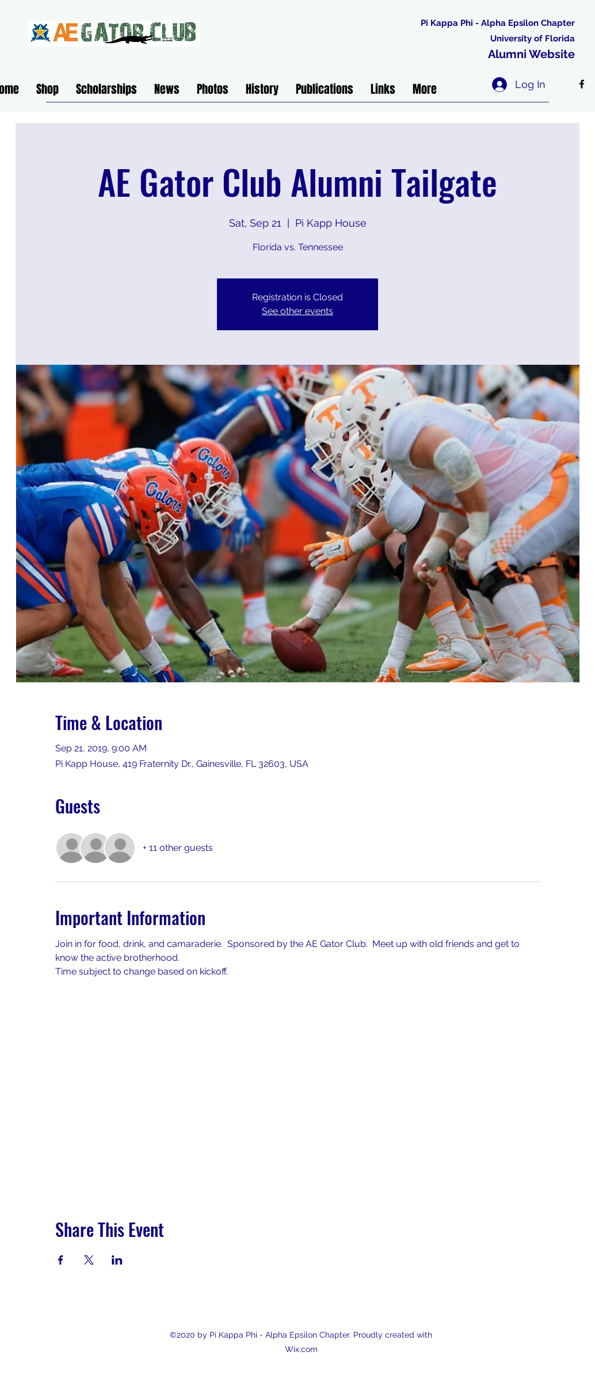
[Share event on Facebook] (60, 1260)
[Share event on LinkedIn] (117, 1260)
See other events (297, 310)
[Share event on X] (88, 1260)
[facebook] (582, 84)
